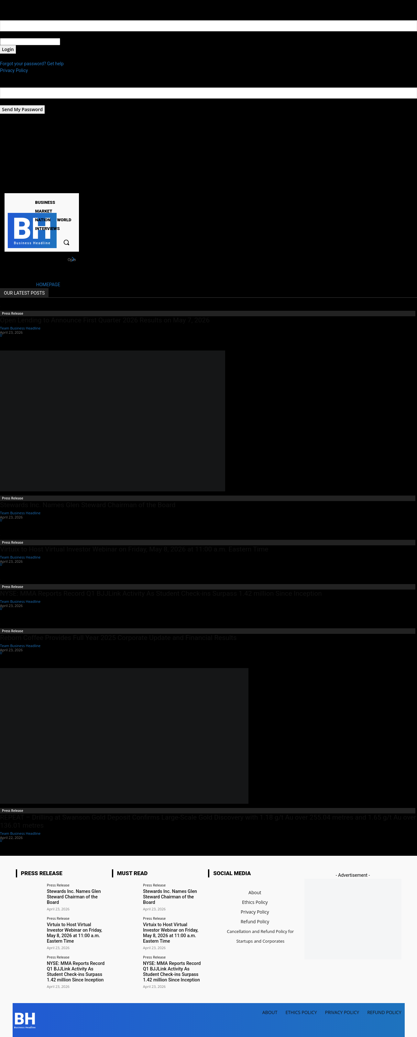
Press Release (12, 313)
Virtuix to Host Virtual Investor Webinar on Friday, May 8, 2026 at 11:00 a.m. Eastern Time (134, 549)
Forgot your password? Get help (32, 63)
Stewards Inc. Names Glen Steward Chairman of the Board (88, 505)
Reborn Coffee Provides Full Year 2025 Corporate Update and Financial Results (118, 638)
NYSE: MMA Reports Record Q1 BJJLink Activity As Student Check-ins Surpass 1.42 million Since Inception (161, 593)
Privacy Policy (14, 70)
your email (10, 101)
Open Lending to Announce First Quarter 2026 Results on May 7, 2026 (105, 320)
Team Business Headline (20, 328)
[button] (66, 242)
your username (15, 34)
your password (75, 41)
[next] (73, 259)
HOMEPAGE (48, 284)
